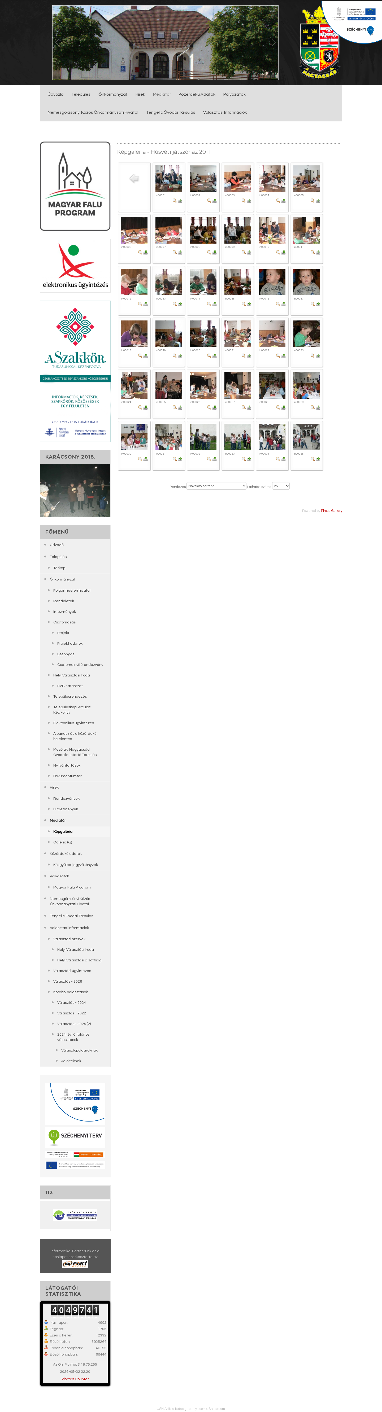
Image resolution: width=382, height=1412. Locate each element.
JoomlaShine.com (211, 1409)
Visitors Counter (75, 1379)
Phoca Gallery (331, 511)
